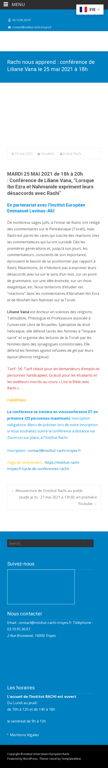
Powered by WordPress (22, 759)
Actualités (48, 153)
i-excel (53, 759)
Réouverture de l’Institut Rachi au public (47, 490)
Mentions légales (24, 734)
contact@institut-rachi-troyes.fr (54, 450)
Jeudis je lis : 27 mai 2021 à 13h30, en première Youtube (58, 500)
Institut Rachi (72, 153)
